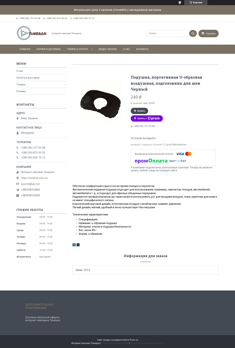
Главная (24, 49)
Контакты (142, 49)
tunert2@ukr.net (30, 184)
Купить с (148, 118)
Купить (141, 111)
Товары (21, 84)
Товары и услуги (77, 49)
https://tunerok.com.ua (34, 177)
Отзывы (21, 91)
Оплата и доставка (48, 49)
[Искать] (193, 33)
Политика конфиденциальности (147, 343)
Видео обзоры (108, 49)
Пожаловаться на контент (115, 343)
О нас (126, 49)
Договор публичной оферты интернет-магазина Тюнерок (42, 319)
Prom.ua (134, 340)
